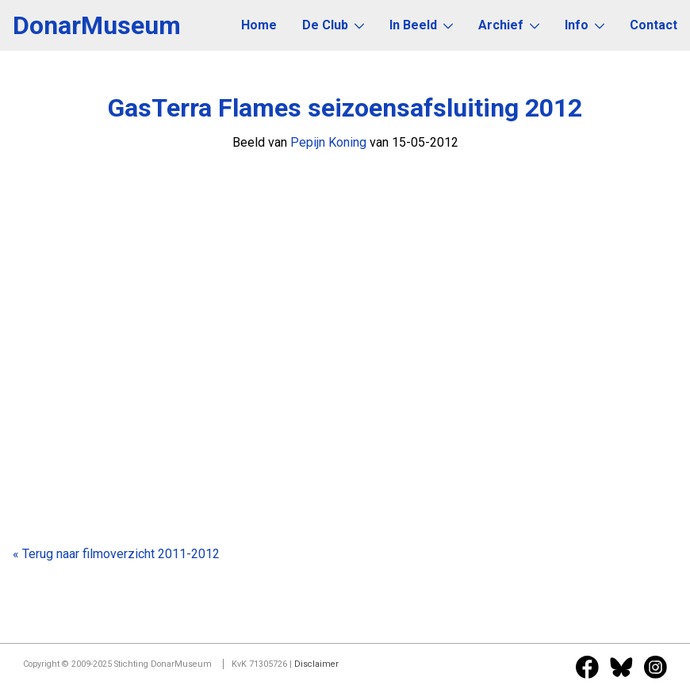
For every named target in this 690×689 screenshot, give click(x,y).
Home (259, 25)
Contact (653, 25)
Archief (508, 25)
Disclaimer (316, 664)
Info (584, 25)
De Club (333, 25)
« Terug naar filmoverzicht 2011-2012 (116, 553)
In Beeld (421, 25)
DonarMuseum (97, 25)
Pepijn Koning (328, 142)
